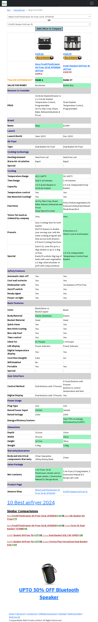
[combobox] (49, 16)
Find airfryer (19, 10)
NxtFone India (74, 613)
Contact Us (32, 613)
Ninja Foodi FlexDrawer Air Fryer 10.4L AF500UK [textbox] (31, 16)
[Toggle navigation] (91, 3)
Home (12, 613)
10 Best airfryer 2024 (31, 502)
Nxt (8, 10)
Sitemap (62, 613)
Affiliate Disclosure (48, 613)
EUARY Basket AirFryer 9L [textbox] (21, 24)
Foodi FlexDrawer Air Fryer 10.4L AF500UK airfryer (48, 67)
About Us (20, 613)
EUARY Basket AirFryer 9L (75, 491)
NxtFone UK (14, 617)
